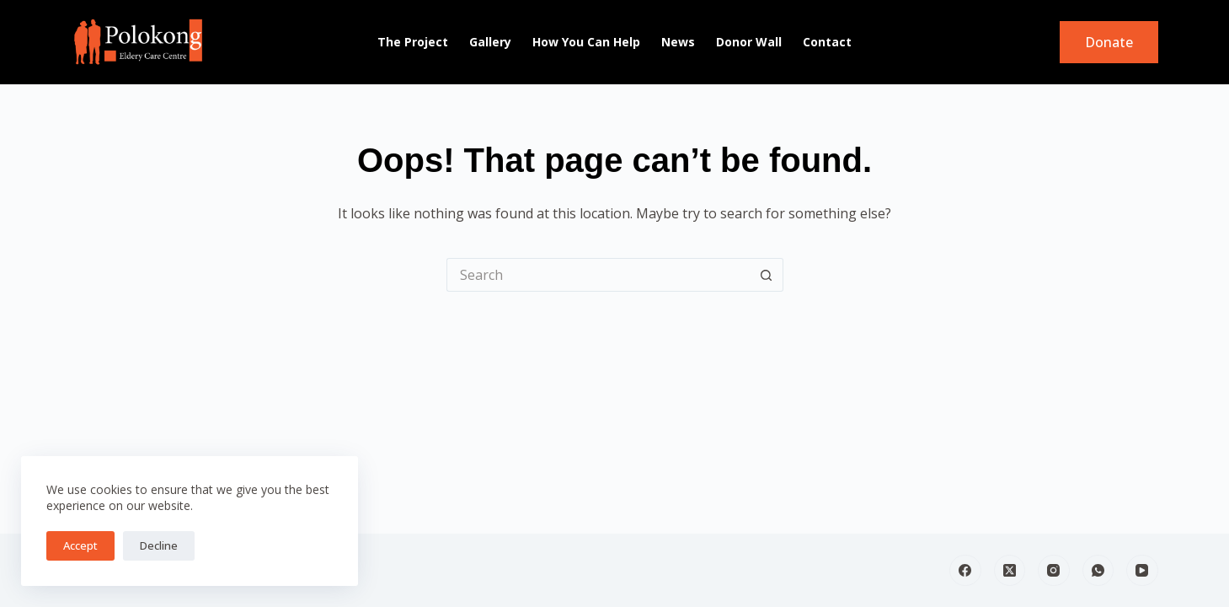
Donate (1109, 42)
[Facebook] (965, 571)
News (678, 42)
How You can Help (586, 42)
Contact (827, 42)
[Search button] (766, 275)
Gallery (490, 42)
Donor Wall (749, 42)
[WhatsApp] (1098, 571)
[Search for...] (598, 275)
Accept (80, 545)
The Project (412, 42)
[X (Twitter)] (1010, 571)
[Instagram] (1054, 571)
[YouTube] (1142, 571)
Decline (159, 545)
